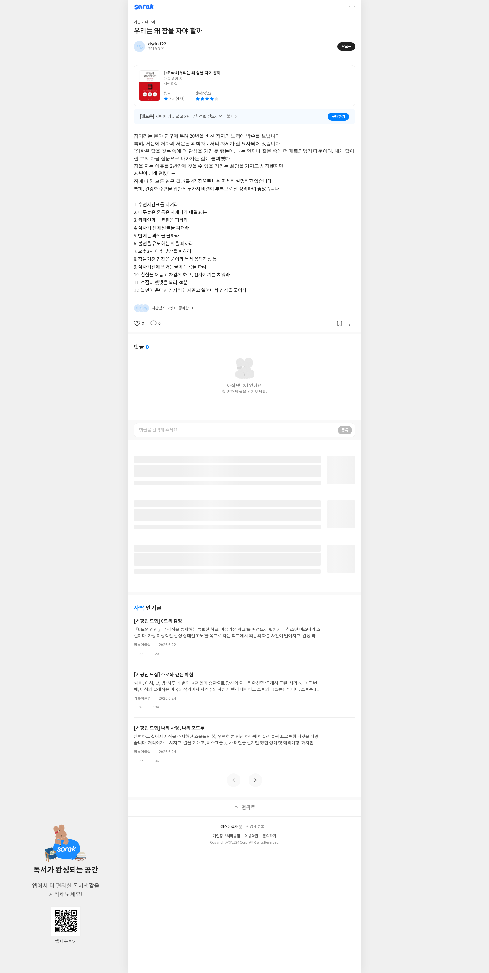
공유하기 (352, 323)
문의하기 (269, 835)
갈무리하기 (339, 323)
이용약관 (251, 835)
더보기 (352, 7)
